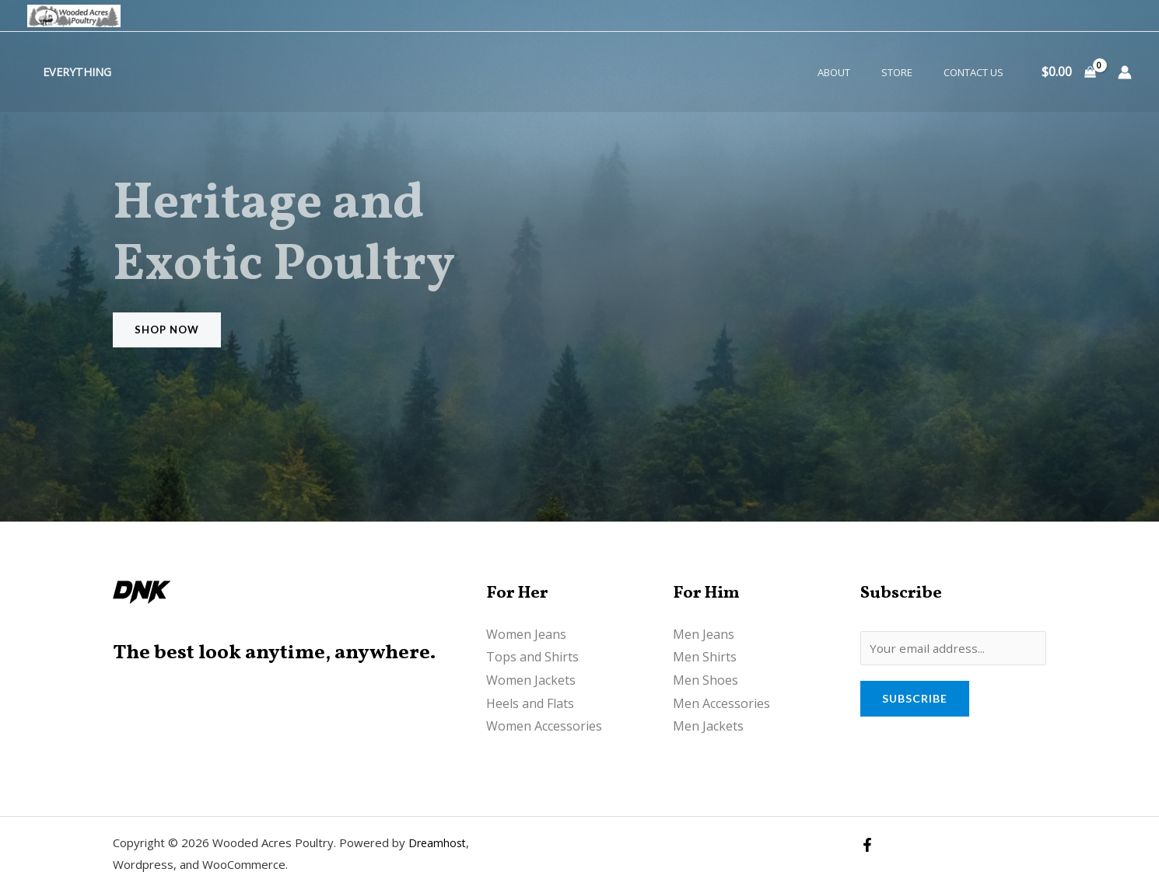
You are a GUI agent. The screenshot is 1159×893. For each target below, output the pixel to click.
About (861, 72)
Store (913, 72)
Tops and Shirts (532, 657)
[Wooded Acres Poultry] (74, 14)
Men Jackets (708, 726)
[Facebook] (867, 846)
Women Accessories (544, 726)
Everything (72, 72)
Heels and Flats (530, 703)
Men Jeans (703, 634)
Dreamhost (438, 844)
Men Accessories (721, 703)
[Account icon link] (1125, 72)
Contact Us (979, 72)
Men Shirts (705, 657)
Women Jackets (531, 680)
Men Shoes (705, 680)
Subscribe (914, 701)
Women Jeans (526, 634)
